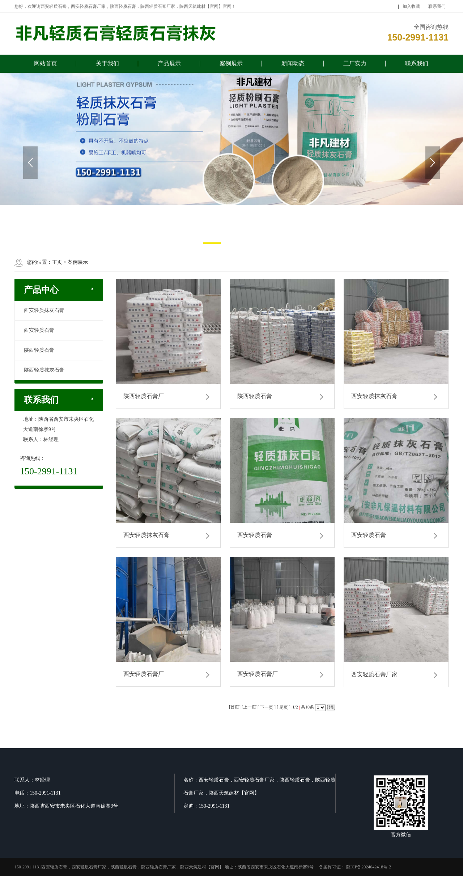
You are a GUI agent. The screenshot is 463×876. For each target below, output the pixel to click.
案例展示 (231, 66)
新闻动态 (293, 66)
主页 (57, 262)
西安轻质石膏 (39, 330)
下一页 (266, 707)
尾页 (283, 707)
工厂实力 (354, 66)
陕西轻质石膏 (39, 350)
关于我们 (107, 66)
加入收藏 (411, 8)
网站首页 (45, 66)
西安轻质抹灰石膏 (44, 310)
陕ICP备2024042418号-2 (368, 866)
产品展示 (169, 66)
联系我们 (437, 8)
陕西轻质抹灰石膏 (44, 370)
